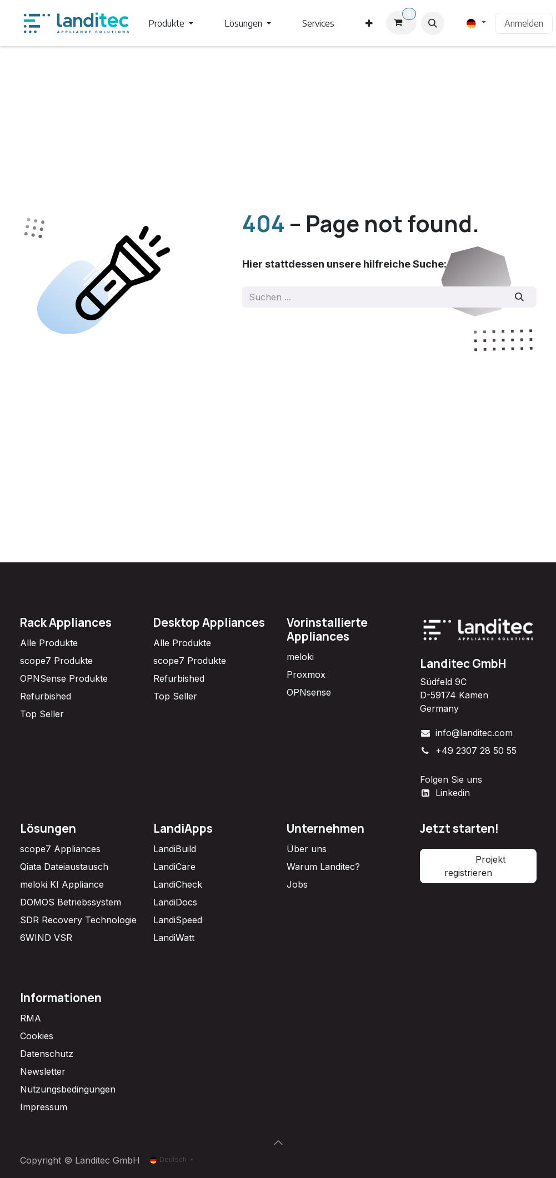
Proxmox (306, 674)
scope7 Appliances (60, 848)
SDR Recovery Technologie (78, 919)
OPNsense (309, 692)
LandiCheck (177, 884)
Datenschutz (46, 1053)
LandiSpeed (177, 919)
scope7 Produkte (56, 660)
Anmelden (523, 23)
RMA (30, 1018)
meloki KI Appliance (62, 884)
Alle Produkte (49, 642)
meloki (300, 656)
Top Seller (42, 713)
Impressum (43, 1106)
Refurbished (45, 696)
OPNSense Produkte (64, 678)
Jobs (297, 884)
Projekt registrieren (478, 866)
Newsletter (43, 1071)
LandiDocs (175, 902)
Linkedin (452, 792)
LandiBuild (174, 848)
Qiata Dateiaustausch (64, 866)
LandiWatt (173, 937)
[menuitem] (171, 23)
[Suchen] (519, 297)
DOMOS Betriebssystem (70, 902)
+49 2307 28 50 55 (476, 750)
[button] (432, 23)
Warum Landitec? (323, 866)
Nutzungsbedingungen (68, 1089)
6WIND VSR (46, 937)
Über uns (307, 848)
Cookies (36, 1035)
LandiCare (174, 866)
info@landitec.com (474, 732)
